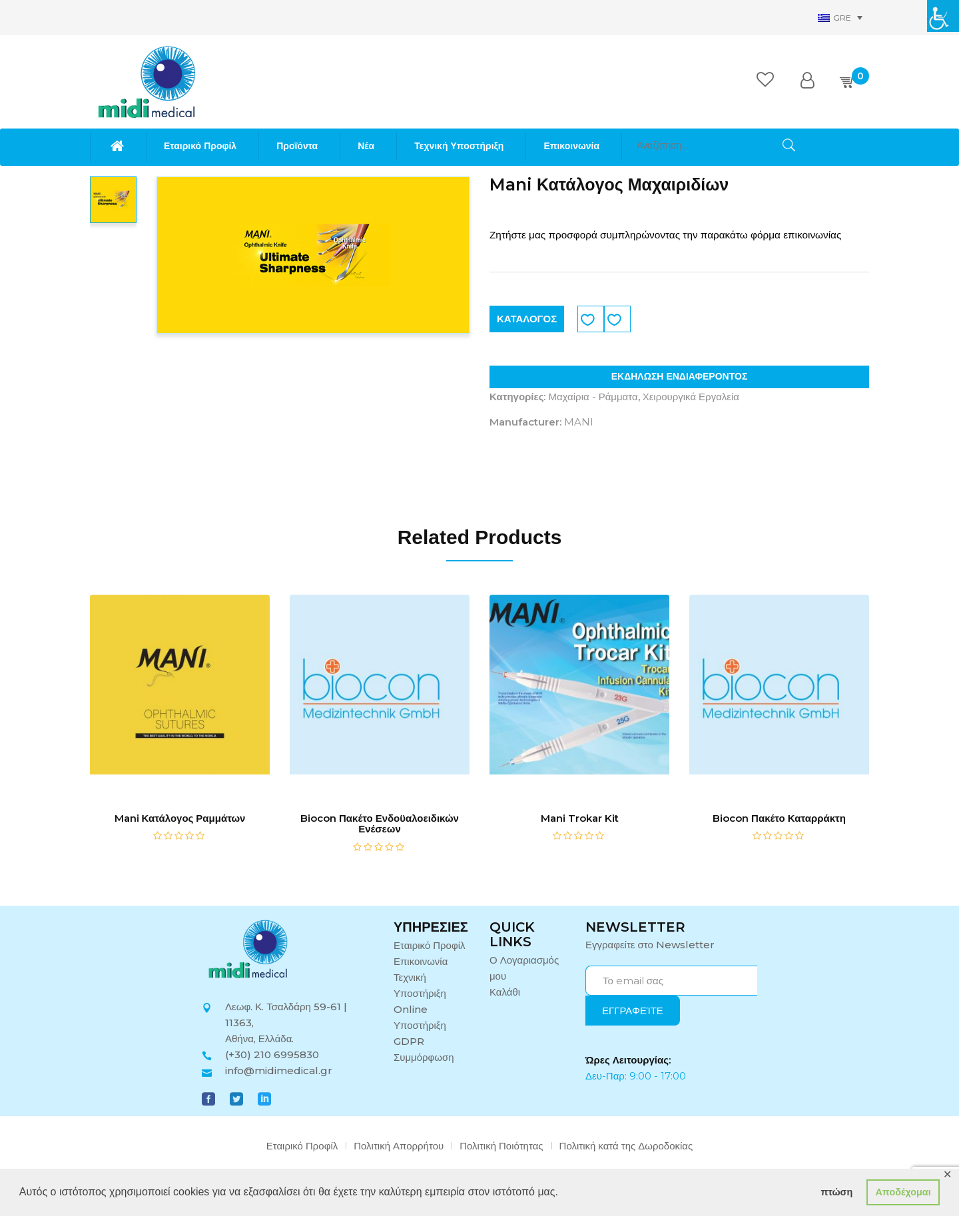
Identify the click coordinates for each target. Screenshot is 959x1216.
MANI (578, 422)
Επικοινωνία (421, 961)
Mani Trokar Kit (580, 818)
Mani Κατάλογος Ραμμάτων (180, 818)
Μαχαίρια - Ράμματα (592, 396)
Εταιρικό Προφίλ (430, 945)
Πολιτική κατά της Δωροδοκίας (626, 1145)
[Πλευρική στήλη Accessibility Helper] (943, 16)
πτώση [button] (836, 1192)
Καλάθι (504, 992)
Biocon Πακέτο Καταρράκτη (779, 818)
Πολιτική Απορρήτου (399, 1145)
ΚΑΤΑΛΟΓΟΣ (527, 318)
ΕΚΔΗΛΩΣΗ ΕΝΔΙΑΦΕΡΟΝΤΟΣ (679, 376)
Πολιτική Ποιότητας (501, 1145)
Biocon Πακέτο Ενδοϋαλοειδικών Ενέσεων (379, 824)
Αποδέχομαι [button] (902, 1192)
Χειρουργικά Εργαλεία (691, 396)
